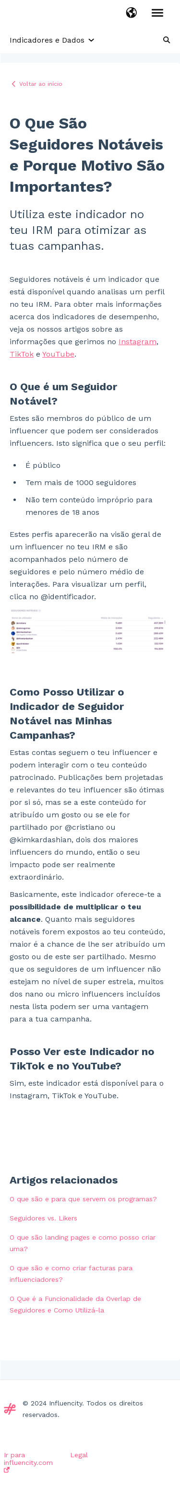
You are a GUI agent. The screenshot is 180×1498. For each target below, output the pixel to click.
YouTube (58, 354)
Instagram (137, 341)
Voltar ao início (40, 84)
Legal (79, 1455)
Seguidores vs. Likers (43, 1218)
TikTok (22, 354)
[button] (131, 13)
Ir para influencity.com (28, 1462)
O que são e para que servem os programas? (83, 1199)
